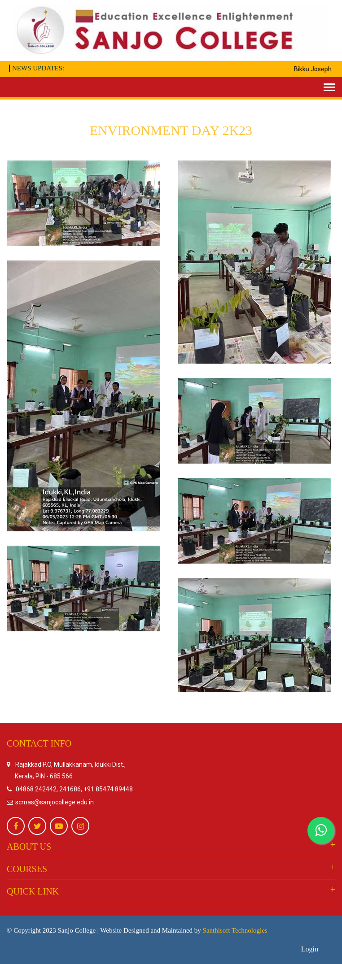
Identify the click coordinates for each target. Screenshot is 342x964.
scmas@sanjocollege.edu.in (54, 802)
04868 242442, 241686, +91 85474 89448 (74, 789)
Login (309, 949)
